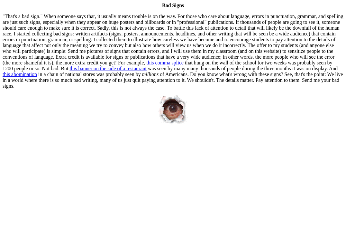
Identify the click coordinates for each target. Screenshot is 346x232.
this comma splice (165, 62)
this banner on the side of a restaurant (107, 68)
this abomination (20, 74)
